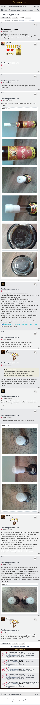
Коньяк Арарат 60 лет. (15, 660)
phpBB (16, 698)
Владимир (8, 42)
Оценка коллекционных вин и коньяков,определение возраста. (20, 656)
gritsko (8, 351)
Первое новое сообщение (11, 20)
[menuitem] (6, 6)
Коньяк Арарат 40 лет (15, 652)
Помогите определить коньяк (18, 668)
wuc (7, 283)
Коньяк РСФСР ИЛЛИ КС (16, 674)
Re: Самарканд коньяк (10, 63)
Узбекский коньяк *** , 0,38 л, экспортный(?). (23, 682)
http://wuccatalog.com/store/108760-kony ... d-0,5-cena (20, 325)
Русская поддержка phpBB (20, 700)
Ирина (2, 22)
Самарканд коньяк (10, 14)
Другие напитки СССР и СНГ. (26, 670)
